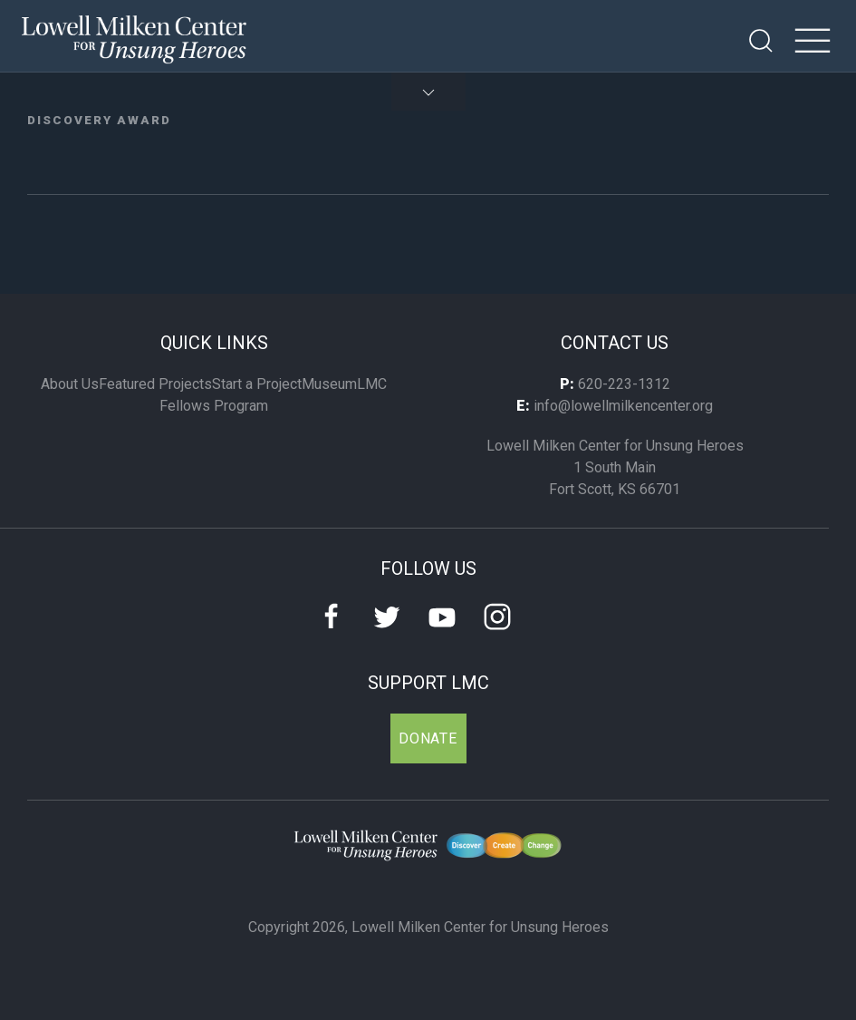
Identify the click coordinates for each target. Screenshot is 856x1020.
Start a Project (257, 384)
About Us (70, 384)
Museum (329, 384)
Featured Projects (155, 384)
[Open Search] (761, 41)
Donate (428, 738)
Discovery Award (99, 119)
